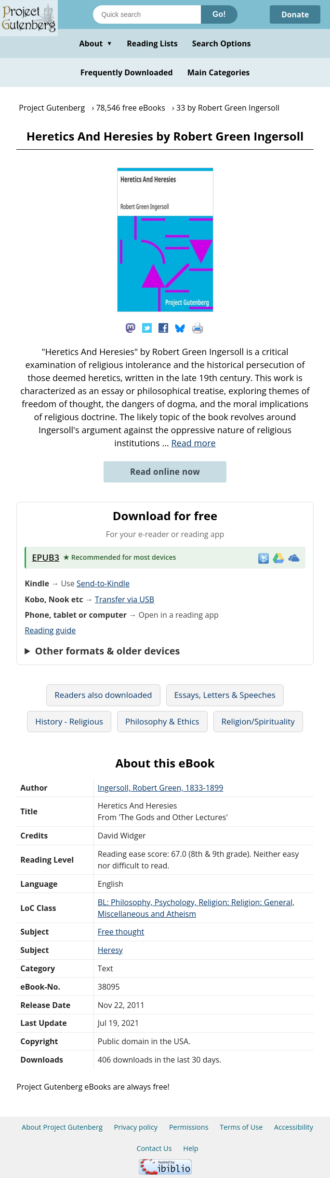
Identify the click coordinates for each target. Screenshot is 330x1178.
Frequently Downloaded (126, 72)
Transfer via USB (124, 599)
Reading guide (50, 630)
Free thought (121, 931)
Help (190, 1148)
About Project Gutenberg (62, 1127)
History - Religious (69, 721)
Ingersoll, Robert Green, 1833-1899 (161, 787)
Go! (219, 14)
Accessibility (293, 1127)
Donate (294, 14)
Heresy (110, 950)
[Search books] (147, 14)
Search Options (221, 43)
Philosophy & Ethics (162, 721)
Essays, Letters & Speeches (225, 694)
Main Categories (218, 72)
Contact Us (154, 1148)
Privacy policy (136, 1127)
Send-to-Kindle (103, 583)
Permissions (189, 1127)
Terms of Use (241, 1127)
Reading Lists (152, 43)
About (95, 43)
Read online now (165, 471)
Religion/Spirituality (258, 721)
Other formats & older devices (107, 651)
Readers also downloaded (103, 694)
